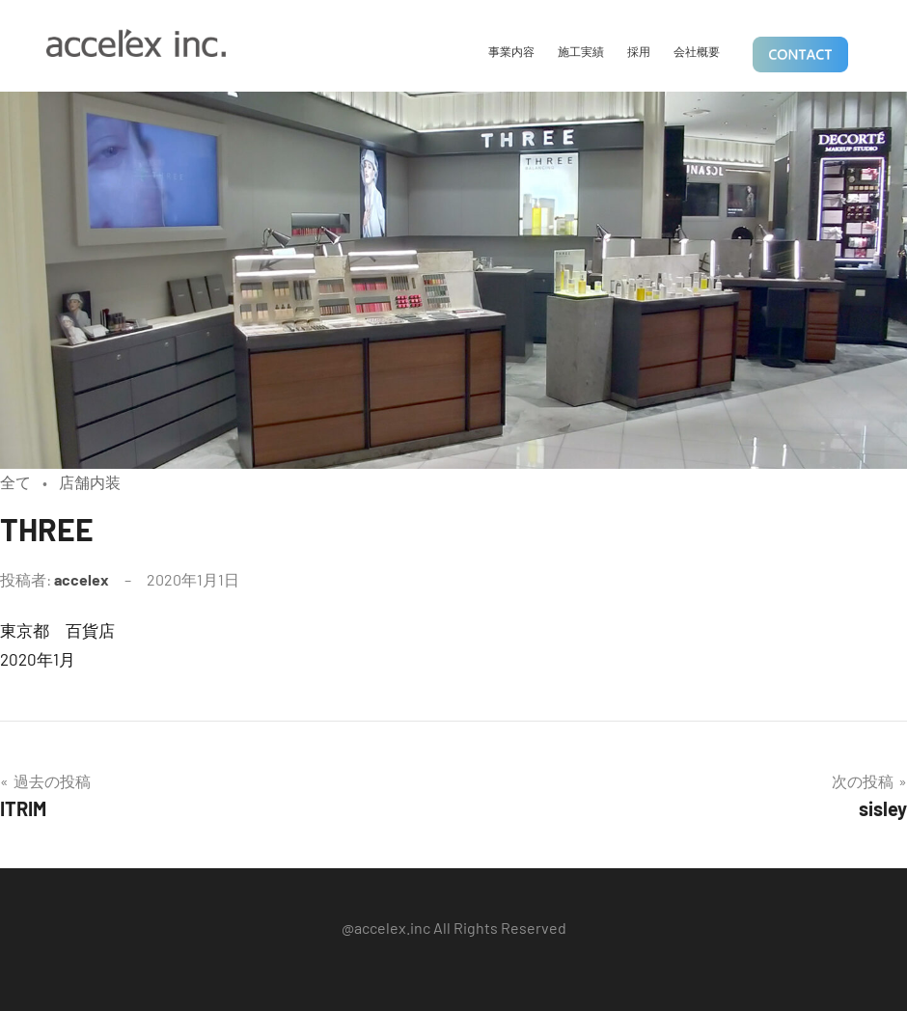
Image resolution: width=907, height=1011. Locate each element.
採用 (638, 51)
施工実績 (581, 51)
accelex (81, 579)
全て (15, 482)
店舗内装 (90, 482)
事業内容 (511, 51)
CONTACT (801, 56)
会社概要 (696, 51)
